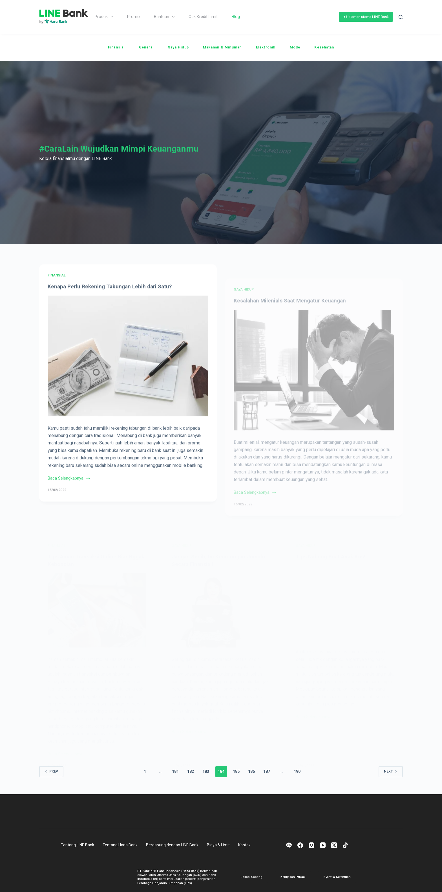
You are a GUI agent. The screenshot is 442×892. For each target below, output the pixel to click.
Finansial (116, 47)
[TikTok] (345, 845)
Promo (133, 16)
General (146, 47)
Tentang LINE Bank (77, 844)
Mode (295, 47)
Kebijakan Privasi (293, 876)
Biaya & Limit (218, 844)
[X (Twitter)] (334, 845)
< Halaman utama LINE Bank (366, 17)
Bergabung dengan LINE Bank (172, 844)
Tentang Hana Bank (120, 844)
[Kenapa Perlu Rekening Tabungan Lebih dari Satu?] (128, 366)
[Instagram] (311, 845)
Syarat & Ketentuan (337, 876)
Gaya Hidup (178, 47)
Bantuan (165, 17)
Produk (105, 17)
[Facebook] (300, 845)
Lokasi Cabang (251, 876)
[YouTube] (323, 845)
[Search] (401, 17)
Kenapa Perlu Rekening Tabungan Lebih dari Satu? (112, 296)
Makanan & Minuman (222, 47)
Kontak (244, 844)
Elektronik (266, 47)
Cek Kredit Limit (203, 16)
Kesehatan (324, 47)
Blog (236, 16)
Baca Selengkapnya (69, 489)
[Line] (289, 845)
